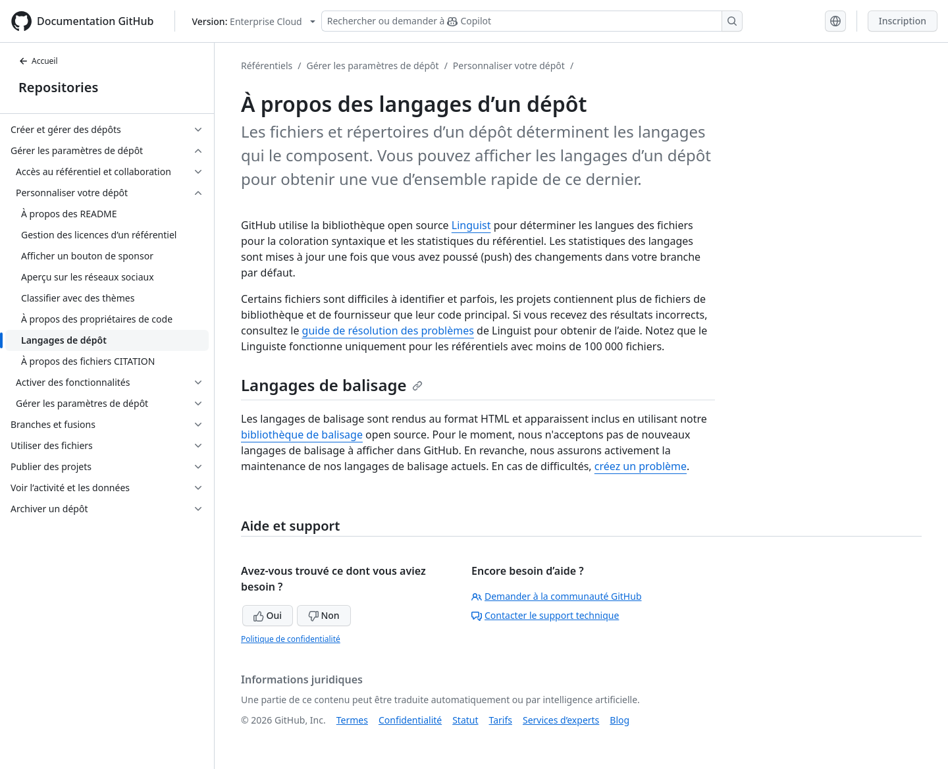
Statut (465, 720)
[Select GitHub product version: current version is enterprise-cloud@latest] (253, 21)
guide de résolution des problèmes (388, 330)
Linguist (471, 225)
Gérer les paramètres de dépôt (372, 65)
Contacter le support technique (545, 615)
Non (324, 615)
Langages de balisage (332, 385)
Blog (619, 720)
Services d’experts (561, 720)
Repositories (58, 87)
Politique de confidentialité (290, 639)
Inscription (902, 20)
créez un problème (640, 466)
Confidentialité (410, 720)
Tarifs (500, 720)
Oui (267, 615)
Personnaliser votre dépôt (509, 65)
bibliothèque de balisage (302, 434)
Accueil (38, 60)
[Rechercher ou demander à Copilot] (532, 21)
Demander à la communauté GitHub (556, 596)
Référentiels (266, 65)
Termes (352, 720)
